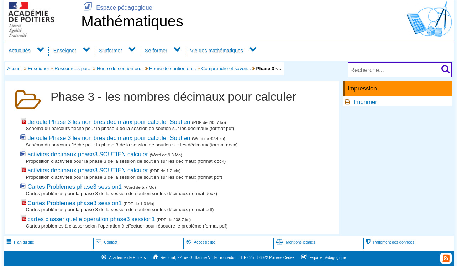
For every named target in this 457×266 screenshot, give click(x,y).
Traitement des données (389, 242)
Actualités (20, 50)
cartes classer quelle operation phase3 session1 (91, 219)
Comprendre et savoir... (226, 68)
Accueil (14, 68)
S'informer (110, 50)
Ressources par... (73, 68)
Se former (156, 50)
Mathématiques (132, 21)
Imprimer (365, 102)
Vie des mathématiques (216, 50)
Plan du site (19, 242)
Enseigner (64, 50)
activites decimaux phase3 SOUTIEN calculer (87, 154)
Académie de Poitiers (127, 257)
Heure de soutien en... (172, 68)
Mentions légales (294, 242)
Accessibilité (199, 242)
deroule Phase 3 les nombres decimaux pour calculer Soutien (108, 122)
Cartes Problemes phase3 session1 (74, 186)
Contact (105, 242)
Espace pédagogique (116, 7)
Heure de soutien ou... (120, 68)
